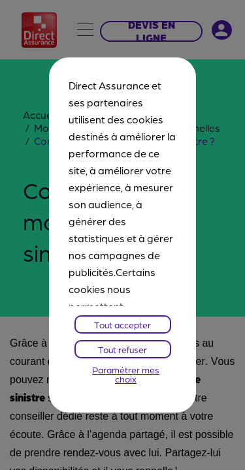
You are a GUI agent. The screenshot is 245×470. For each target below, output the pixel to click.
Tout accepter (122, 324)
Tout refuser (122, 349)
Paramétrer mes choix (125, 374)
